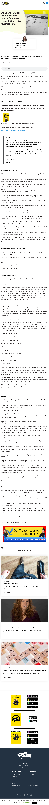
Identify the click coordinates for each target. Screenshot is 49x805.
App (16, 787)
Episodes (33, 773)
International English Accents (10, 670)
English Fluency (6, 56)
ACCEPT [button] (34, 802)
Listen (16, 782)
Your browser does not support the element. (24, 69)
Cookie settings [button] (26, 802)
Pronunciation (16, 56)
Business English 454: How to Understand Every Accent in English (21, 673)
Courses (32, 787)
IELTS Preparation (33, 788)
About (33, 782)
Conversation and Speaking (26, 627)
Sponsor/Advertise (33, 783)
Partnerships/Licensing (33, 785)
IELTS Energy (32, 771)
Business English (41, 670)
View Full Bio (18, 47)
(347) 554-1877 (24, 767)
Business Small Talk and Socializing (28, 670)
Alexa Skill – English (16, 785)
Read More (7, 592)
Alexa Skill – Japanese (16, 783)
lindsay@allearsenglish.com (24, 765)
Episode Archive (16, 773)
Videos (16, 778)
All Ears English (16, 771)
